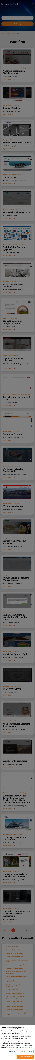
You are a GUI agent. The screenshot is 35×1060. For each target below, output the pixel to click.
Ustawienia (12, 1051)
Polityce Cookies (27, 1047)
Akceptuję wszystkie (25, 1057)
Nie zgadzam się (26, 1051)
